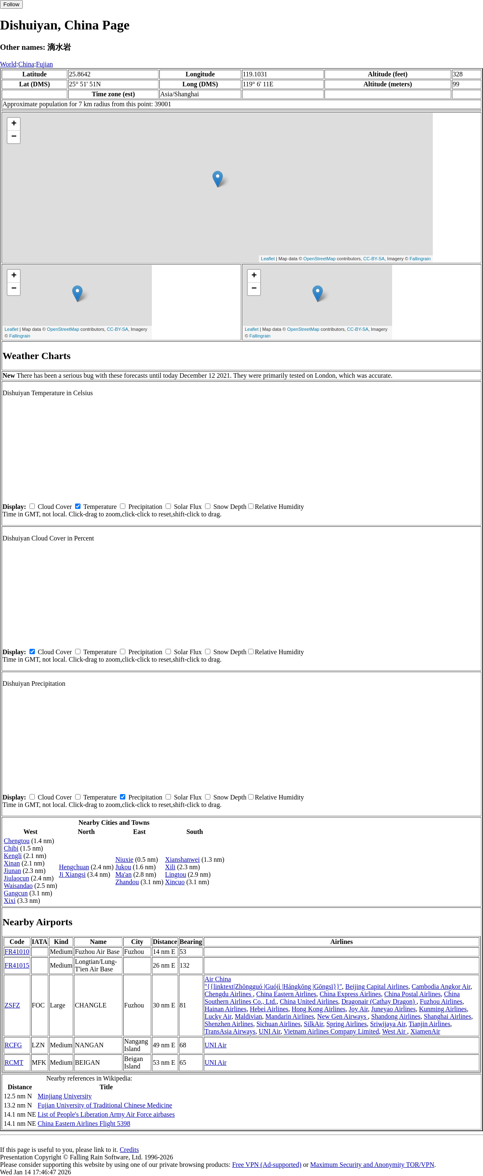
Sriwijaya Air (387, 1023)
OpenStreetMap (319, 258)
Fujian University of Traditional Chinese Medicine (105, 1105)
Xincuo (175, 881)
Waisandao (18, 885)
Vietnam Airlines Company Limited (331, 1031)
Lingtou (175, 874)
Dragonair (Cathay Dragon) (379, 1001)
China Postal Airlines (412, 994)
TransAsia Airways (230, 1031)
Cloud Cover (55, 506)
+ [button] (14, 124)
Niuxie (124, 859)
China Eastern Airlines (286, 994)
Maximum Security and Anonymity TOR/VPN (372, 1164)
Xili (170, 866)
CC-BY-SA (374, 258)
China (26, 64)
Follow (11, 4)
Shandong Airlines (396, 1016)
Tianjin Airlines (429, 1023)
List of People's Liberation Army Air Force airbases (106, 1114)
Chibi (11, 848)
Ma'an (123, 874)
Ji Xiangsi (72, 874)
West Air (394, 1031)
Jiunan (12, 870)
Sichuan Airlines (278, 1023)
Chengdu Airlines (229, 994)
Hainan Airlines (225, 1008)
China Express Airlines (350, 994)
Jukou (123, 866)
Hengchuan (74, 866)
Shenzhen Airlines (229, 1023)
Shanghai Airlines (447, 1016)
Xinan (12, 863)
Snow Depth (229, 506)
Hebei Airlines (269, 1008)
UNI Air (270, 1031)
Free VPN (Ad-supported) (266, 1164)
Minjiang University (65, 1096)
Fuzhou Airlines (441, 1001)
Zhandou (127, 881)
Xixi (9, 900)
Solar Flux (188, 506)
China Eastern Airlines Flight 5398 (84, 1123)
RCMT (14, 1062)
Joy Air (358, 1008)
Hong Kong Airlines (319, 1008)
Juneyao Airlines (393, 1008)
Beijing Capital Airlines (376, 986)
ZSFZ (12, 1005)
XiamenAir (425, 1031)
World (8, 64)
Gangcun (16, 893)
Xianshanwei (182, 859)
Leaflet (268, 258)
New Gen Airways (342, 1016)
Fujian (44, 64)
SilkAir (313, 1023)
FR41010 (17, 951)
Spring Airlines (347, 1023)
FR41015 (17, 965)
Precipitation (145, 506)
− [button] (14, 137)
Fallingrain (420, 258)
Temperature (100, 506)
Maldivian (248, 1016)
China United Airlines (309, 1001)
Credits (129, 1149)
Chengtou (16, 840)
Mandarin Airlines (289, 1016)
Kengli (13, 855)
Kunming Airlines (443, 1008)
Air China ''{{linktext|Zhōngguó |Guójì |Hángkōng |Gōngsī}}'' (273, 983)
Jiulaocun (16, 878)
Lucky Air (218, 1016)
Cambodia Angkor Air (441, 986)
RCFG (13, 1045)
